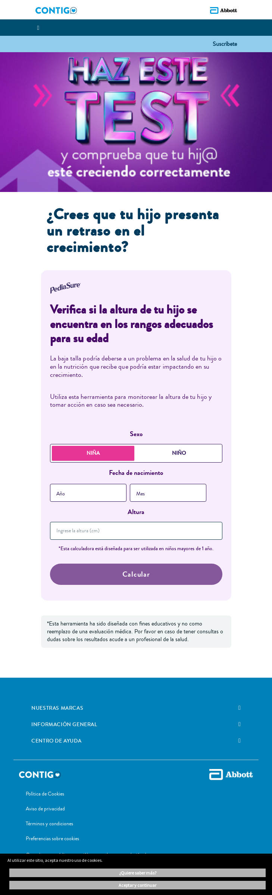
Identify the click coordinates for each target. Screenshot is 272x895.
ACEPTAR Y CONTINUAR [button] (137, 885)
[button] (225, 44)
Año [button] (60, 494)
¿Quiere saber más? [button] (137, 873)
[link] (239, 708)
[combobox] (88, 493)
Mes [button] (140, 494)
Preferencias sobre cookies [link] (52, 838)
